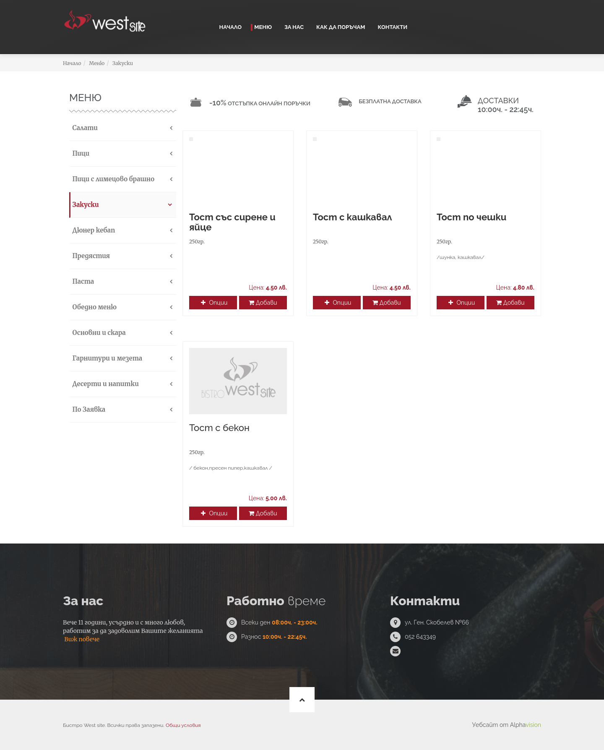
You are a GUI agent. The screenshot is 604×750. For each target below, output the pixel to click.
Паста (82, 281)
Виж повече (81, 639)
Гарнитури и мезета (106, 358)
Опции (214, 302)
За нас (294, 27)
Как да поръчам (340, 27)
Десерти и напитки (104, 384)
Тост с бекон (219, 427)
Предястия (90, 256)
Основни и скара (98, 333)
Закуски (122, 63)
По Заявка (87, 409)
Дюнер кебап (92, 230)
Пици (79, 153)
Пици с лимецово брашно (112, 179)
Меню (263, 27)
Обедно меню (93, 307)
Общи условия (183, 725)
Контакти (392, 27)
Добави (263, 302)
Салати (84, 128)
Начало (230, 27)
